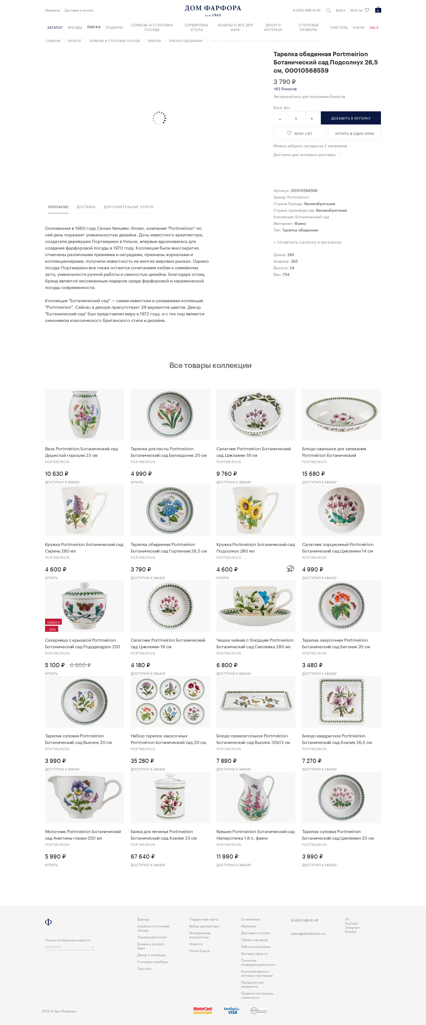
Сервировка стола (196, 27)
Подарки (114, 27)
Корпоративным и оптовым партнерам (257, 973)
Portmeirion (298, 197)
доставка (86, 206)
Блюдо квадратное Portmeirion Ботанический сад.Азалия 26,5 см (337, 738)
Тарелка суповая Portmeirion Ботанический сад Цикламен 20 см (338, 834)
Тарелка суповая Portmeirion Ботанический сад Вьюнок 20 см (78, 738)
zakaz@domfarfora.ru (308, 933)
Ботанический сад (312, 216)
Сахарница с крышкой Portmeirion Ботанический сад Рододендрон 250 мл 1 (82, 642)
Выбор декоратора (204, 925)
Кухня (359, 27)
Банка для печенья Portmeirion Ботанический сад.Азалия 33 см (164, 834)
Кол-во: (282, 107)
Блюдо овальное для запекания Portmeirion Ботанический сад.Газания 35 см (334, 451)
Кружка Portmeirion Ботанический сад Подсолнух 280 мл (255, 547)
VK (347, 918)
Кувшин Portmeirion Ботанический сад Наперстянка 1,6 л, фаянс (255, 834)
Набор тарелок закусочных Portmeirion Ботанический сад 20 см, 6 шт (169, 738)
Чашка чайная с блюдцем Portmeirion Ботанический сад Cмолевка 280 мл (255, 642)
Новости (196, 943)
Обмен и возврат (254, 939)
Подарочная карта (203, 918)
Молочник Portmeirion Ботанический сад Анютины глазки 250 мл (83, 834)
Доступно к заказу (62, 481)
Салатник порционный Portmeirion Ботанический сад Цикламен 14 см (338, 547)
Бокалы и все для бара (235, 27)
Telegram (352, 927)
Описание (58, 206)
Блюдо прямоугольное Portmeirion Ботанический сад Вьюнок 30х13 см (253, 738)
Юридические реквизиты (252, 984)
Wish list (359, 10)
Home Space (199, 950)
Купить (137, 481)
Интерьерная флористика (199, 934)
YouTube (351, 922)
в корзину (351, 117)
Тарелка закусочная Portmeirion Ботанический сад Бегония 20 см (336, 642)
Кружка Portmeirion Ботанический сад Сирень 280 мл (84, 547)
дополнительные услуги (129, 206)
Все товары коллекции (210, 365)
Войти (340, 10)
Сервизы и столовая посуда (152, 27)
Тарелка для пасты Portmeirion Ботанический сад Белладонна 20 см (169, 451)
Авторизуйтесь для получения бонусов (309, 96)
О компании (250, 918)
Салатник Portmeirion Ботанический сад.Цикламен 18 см (253, 451)
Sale (374, 27)
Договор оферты (254, 953)
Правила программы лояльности (257, 994)
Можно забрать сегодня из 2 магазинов (310, 145)
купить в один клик (354, 133)
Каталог (55, 27)
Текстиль (339, 27)
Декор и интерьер (273, 27)
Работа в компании (255, 946)
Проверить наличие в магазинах (309, 242)
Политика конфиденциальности (258, 962)
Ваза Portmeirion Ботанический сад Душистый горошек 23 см (81, 451)
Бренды (75, 27)
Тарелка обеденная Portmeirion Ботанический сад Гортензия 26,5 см (169, 547)
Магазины (52, 10)
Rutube (350, 931)
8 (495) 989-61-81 (307, 10)
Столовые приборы (309, 27)
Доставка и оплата (79, 10)
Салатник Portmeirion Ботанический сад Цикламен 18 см (168, 642)
